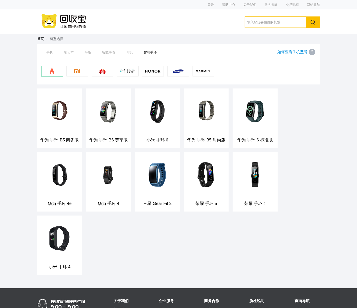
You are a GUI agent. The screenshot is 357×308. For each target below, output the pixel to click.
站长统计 (254, 301)
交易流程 (292, 5)
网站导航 (313, 5)
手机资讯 (301, 264)
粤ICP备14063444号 (225, 301)
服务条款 (271, 5)
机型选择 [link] (56, 39)
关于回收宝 (122, 247)
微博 (117, 256)
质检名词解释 (259, 247)
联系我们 (210, 247)
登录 (210, 5)
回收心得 (301, 256)
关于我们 (249, 5)
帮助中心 (228, 5)
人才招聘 (301, 272)
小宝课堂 (301, 247)
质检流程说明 (259, 256)
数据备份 (256, 264)
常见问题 (165, 256)
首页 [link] (40, 39)
